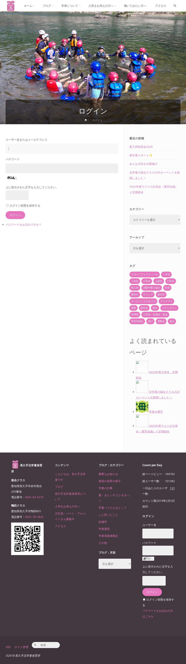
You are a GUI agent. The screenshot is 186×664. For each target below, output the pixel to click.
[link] (175, 6)
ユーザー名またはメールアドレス (26, 139)
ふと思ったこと (108, 515)
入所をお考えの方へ (67, 506)
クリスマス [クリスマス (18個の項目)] (166, 301)
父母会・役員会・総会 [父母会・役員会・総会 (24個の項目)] (155, 314)
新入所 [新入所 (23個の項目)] (134, 287)
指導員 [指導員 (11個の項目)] (134, 314)
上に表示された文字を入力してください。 (32, 187)
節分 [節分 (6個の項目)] (155, 308)
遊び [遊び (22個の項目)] (150, 321)
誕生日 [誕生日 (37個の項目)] (161, 294)
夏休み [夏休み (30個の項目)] (134, 294)
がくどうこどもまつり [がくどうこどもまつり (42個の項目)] (143, 301)
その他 (103, 543)
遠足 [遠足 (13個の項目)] (171, 321)
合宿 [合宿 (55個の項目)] (167, 287)
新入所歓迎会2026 (141, 147)
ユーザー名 (149, 525)
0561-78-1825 (34, 517)
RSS (8, 647)
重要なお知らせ (108, 474)
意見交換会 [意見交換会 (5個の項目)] (137, 321)
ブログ (59, 487)
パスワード (13, 159)
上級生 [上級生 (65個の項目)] (158, 281)
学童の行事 (106, 488)
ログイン (15, 215)
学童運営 (104, 529)
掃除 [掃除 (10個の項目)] (133, 308)
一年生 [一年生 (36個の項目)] (166, 274)
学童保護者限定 (108, 536)
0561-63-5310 (34, 497)
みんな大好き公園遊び (143, 164)
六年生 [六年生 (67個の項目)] (170, 281)
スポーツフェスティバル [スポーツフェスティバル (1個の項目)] (144, 274)
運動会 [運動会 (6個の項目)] (161, 321)
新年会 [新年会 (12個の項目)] (144, 308)
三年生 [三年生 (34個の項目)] (146, 281)
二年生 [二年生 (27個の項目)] (134, 281)
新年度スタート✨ (140, 155)
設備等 (103, 522)
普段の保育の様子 (110, 481)
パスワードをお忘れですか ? (23, 224)
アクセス (60, 526)
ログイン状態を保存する (25, 205)
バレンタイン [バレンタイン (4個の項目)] (169, 308)
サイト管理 (21, 647)
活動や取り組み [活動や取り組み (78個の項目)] (151, 287)
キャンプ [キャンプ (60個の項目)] (148, 294)
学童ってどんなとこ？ (112, 508)
